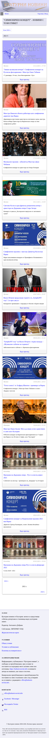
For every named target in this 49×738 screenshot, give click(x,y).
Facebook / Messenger (11, 699)
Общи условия (7, 643)
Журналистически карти (10, 633)
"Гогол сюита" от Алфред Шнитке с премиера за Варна (24, 385)
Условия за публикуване (10, 647)
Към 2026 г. (7, 30)
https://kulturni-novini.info (19, 669)
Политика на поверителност (11, 651)
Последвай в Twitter (11, 704)
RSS (5, 710)
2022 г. (6, 581)
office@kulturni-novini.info (13, 693)
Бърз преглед (24, 79)
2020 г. (43, 592)
